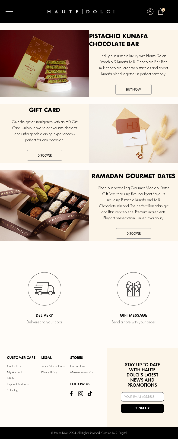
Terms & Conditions (52, 366)
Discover (45, 155)
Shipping (12, 390)
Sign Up (142, 408)
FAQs (10, 378)
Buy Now (133, 89)
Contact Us (14, 366)
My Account (14, 372)
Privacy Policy (49, 372)
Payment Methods (18, 384)
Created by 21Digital (114, 433)
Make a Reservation (82, 372)
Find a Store (77, 366)
